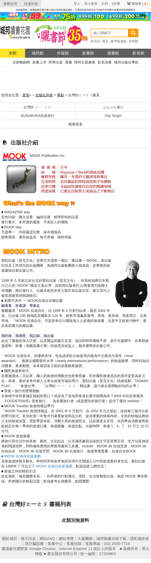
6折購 (116, 4)
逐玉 (105, 41)
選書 (68, 62)
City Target (113, 116)
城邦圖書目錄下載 (111, 538)
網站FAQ (47, 538)
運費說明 (10, 4)
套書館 (88, 53)
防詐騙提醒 (34, 543)
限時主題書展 (84, 62)
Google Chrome (42, 548)
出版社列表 (44, 95)
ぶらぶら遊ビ (113, 107)
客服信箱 (74, 543)
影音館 (138, 53)
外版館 (63, 53)
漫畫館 (113, 53)
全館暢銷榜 (21, 62)
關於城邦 (9, 538)
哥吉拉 (95, 41)
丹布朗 (133, 41)
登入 (77, 4)
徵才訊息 (28, 538)
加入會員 (90, 4)
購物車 (140, 4)
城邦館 (38, 53)
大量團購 (85, 538)
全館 (13, 53)
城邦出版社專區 (126, 62)
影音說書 (105, 62)
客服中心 (55, 543)
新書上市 (39, 62)
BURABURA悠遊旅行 (37, 116)
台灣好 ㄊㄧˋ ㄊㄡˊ (37, 107)
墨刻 (60, 95)
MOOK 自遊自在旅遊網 (54, 466)
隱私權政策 (139, 538)
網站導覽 (66, 538)
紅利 (104, 4)
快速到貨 (31, 4)
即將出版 (56, 62)
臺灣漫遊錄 (118, 41)
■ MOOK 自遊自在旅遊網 (21, 456)
